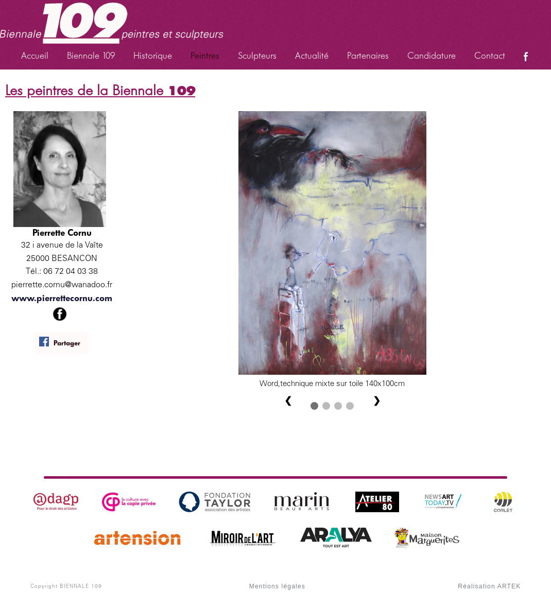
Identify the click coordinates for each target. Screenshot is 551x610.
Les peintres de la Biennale (100, 90)
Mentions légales (277, 586)
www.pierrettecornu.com (61, 298)
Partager (59, 342)
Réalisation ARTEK (489, 586)
